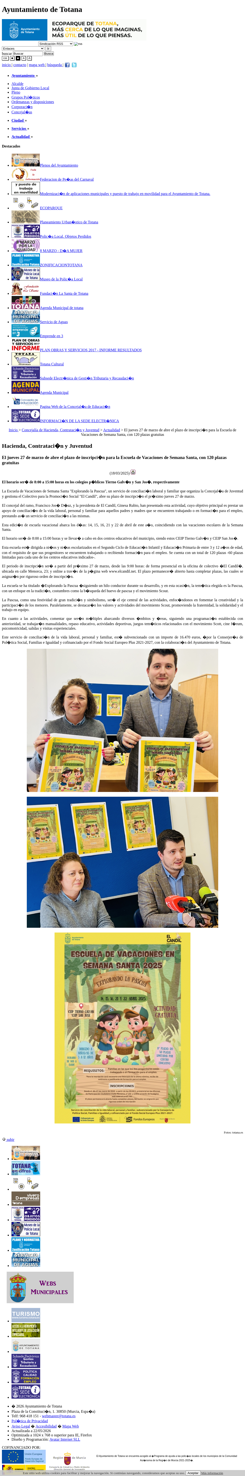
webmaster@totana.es (58, 1416)
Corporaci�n (22, 107)
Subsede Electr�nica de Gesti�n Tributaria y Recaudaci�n (72, 378)
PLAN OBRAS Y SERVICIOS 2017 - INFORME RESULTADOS (76, 350)
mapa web (37, 65)
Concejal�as (21, 112)
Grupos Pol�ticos (25, 97)
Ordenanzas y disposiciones (32, 102)
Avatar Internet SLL (65, 1439)
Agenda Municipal (40, 392)
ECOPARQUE (37, 208)
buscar (7, 53)
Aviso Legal (20, 1426)
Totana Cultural (37, 364)
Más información (212, 1473)
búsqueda (55, 65)
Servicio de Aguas (39, 322)
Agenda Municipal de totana (47, 308)
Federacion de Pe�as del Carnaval (52, 179)
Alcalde (17, 84)
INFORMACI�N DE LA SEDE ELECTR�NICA (65, 421)
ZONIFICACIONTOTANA (47, 265)
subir (8, 1140)
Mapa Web (70, 1426)
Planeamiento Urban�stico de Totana (54, 222)
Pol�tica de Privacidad (29, 1421)
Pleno (15, 92)
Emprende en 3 (37, 336)
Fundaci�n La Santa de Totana (49, 293)
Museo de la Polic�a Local (47, 279)
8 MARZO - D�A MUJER (47, 251)
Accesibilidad (46, 1426)
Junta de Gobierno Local (30, 88)
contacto (19, 65)
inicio (6, 65)
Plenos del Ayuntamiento (44, 165)
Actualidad (111, 430)
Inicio (13, 430)
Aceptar (193, 1473)
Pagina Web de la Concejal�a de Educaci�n (60, 407)
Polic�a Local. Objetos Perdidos (51, 236)
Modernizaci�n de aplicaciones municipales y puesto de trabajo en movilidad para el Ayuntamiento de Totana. (110, 194)
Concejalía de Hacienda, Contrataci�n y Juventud (60, 430)
